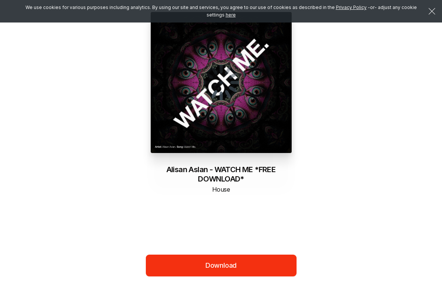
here (231, 15)
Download (221, 265)
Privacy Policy (351, 7)
